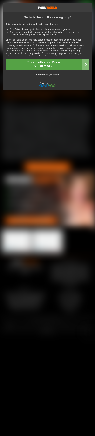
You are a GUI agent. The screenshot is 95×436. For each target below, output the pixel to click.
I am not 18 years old (47, 74)
